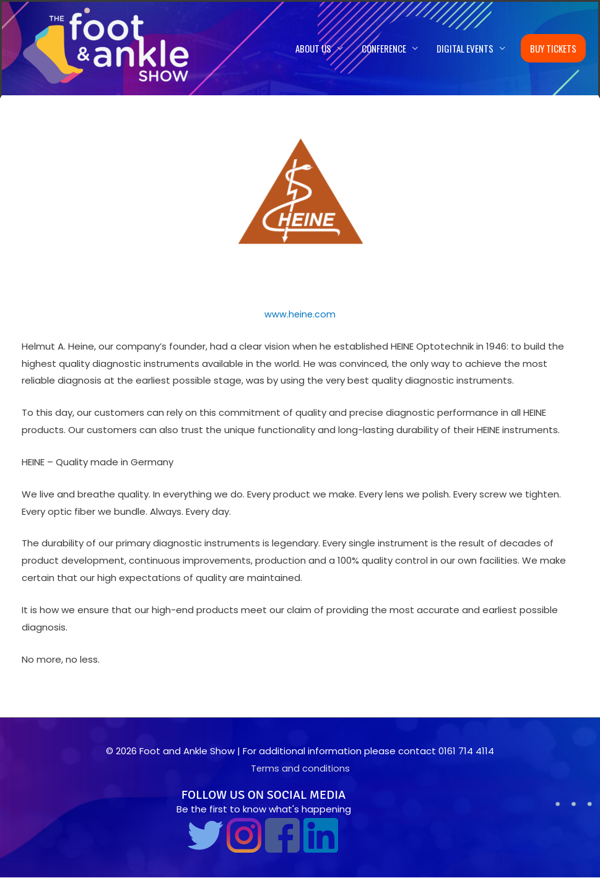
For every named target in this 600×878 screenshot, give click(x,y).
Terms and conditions (300, 768)
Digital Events (465, 49)
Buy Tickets (553, 49)
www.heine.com (300, 314)
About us (313, 49)
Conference (384, 49)
